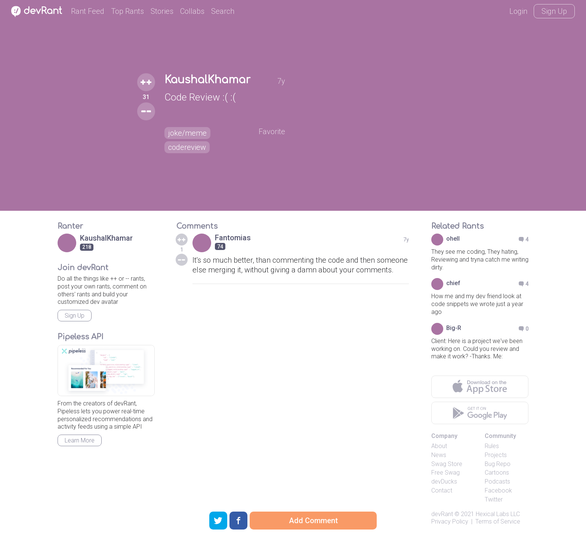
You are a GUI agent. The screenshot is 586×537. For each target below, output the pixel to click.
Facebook (498, 490)
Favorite (272, 131)
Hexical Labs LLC (498, 514)
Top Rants (127, 11)
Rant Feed (87, 11)
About (439, 446)
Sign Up (554, 11)
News (438, 455)
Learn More (80, 440)
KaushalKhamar (207, 80)
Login (518, 11)
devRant (442, 514)
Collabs (192, 11)
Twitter (494, 499)
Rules (492, 446)
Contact (441, 490)
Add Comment (313, 520)
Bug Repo (498, 463)
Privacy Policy (449, 521)
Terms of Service (497, 521)
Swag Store (446, 463)
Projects (496, 455)
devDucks (444, 481)
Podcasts (497, 481)
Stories (162, 11)
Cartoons (497, 472)
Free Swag (445, 472)
